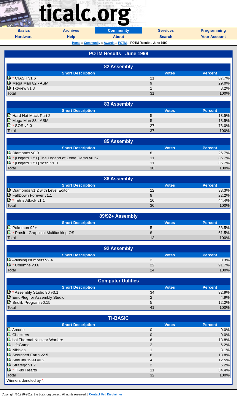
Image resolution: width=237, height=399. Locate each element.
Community (92, 42)
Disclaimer (114, 394)
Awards (109, 42)
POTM (122, 42)
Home (76, 42)
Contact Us (97, 394)
